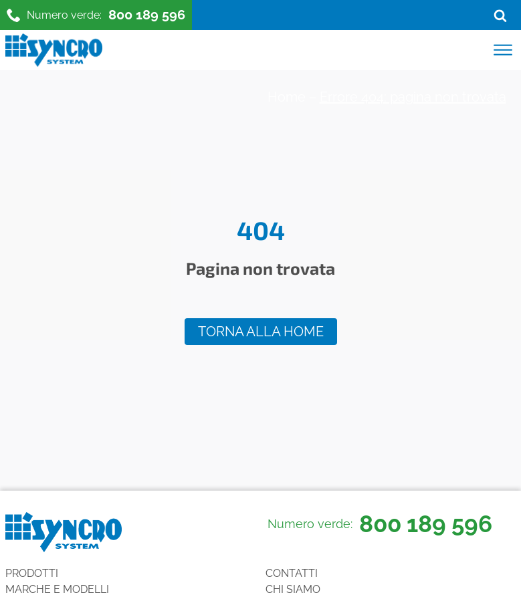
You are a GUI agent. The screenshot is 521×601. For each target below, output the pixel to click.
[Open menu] (503, 50)
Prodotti (31, 573)
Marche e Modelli (57, 589)
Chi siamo (293, 589)
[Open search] (500, 15)
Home (287, 97)
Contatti (292, 573)
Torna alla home (261, 332)
